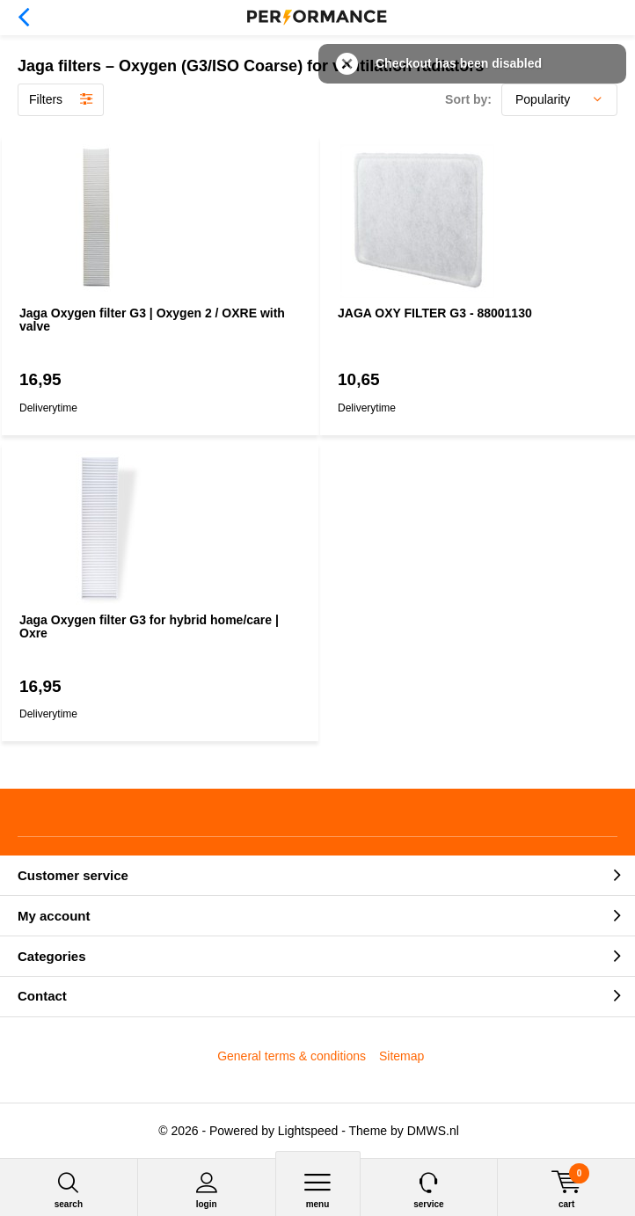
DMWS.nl (433, 1131)
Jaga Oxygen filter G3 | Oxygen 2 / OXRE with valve (152, 320)
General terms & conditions (291, 1056)
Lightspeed (308, 1131)
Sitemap (401, 1056)
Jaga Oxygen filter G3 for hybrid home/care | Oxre (149, 627)
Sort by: (468, 99)
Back (23, 17)
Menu (318, 1190)
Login (206, 1190)
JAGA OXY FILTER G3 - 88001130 (435, 313)
